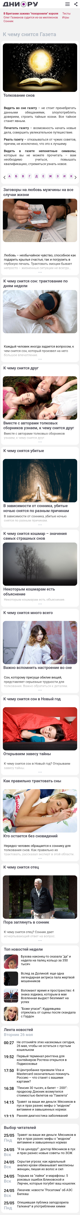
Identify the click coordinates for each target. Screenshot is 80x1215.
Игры (65, 17)
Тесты (66, 13)
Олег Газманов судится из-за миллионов (31, 17)
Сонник (8, 21)
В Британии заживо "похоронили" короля (31, 13)
